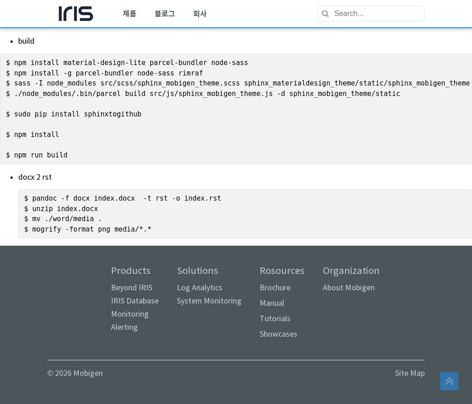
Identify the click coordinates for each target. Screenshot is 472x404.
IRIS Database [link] (135, 300)
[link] (79, 286)
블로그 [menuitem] (165, 14)
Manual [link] (272, 303)
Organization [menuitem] (351, 279)
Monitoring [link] (130, 313)
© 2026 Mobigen (75, 373)
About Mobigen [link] (349, 287)
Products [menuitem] (135, 299)
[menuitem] (76, 13)
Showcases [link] (278, 333)
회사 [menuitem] (200, 14)
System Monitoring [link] (209, 300)
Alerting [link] (124, 327)
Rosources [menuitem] (282, 302)
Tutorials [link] (275, 318)
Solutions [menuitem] (209, 285)
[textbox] (378, 13)
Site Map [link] (410, 373)
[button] (449, 381)
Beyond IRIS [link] (131, 287)
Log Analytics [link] (199, 287)
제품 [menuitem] (129, 14)
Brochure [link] (275, 287)
